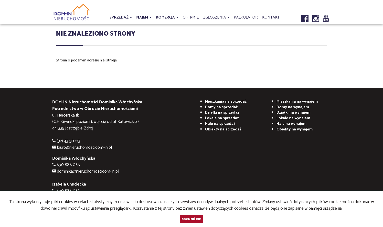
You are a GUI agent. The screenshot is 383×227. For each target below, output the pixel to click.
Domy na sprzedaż (221, 107)
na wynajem (297, 101)
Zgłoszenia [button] (216, 17)
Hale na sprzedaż (220, 123)
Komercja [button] (167, 17)
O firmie (191, 17)
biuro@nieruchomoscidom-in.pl (84, 147)
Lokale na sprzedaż (222, 118)
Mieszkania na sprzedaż (225, 101)
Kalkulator (246, 17)
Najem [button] (143, 17)
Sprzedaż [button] (120, 17)
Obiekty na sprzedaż (223, 129)
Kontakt (271, 17)
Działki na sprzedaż (222, 112)
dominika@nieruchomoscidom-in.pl (88, 171)
